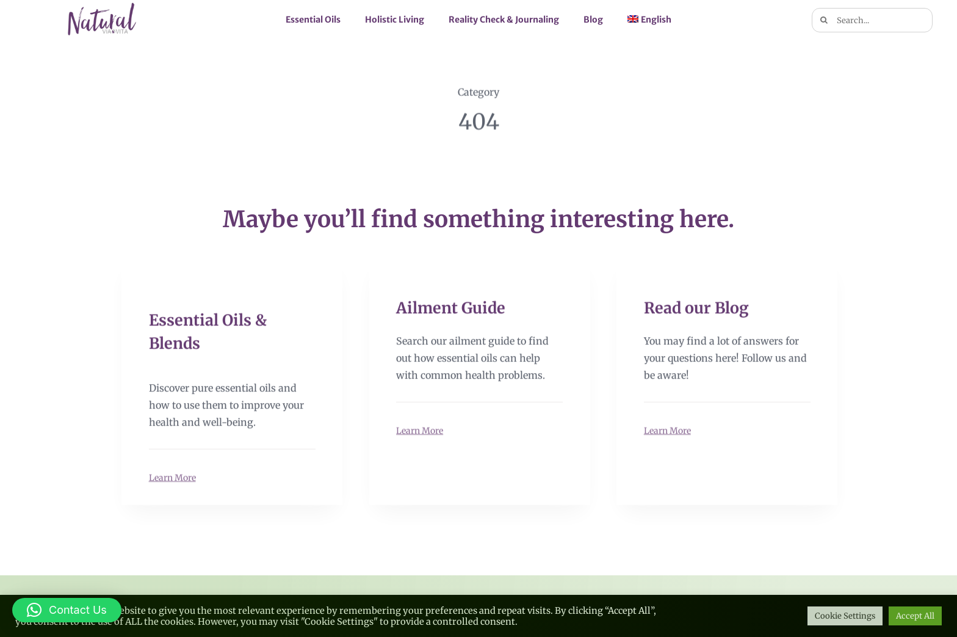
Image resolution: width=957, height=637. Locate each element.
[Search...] (872, 20)
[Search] (824, 20)
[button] (66, 610)
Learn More (172, 476)
